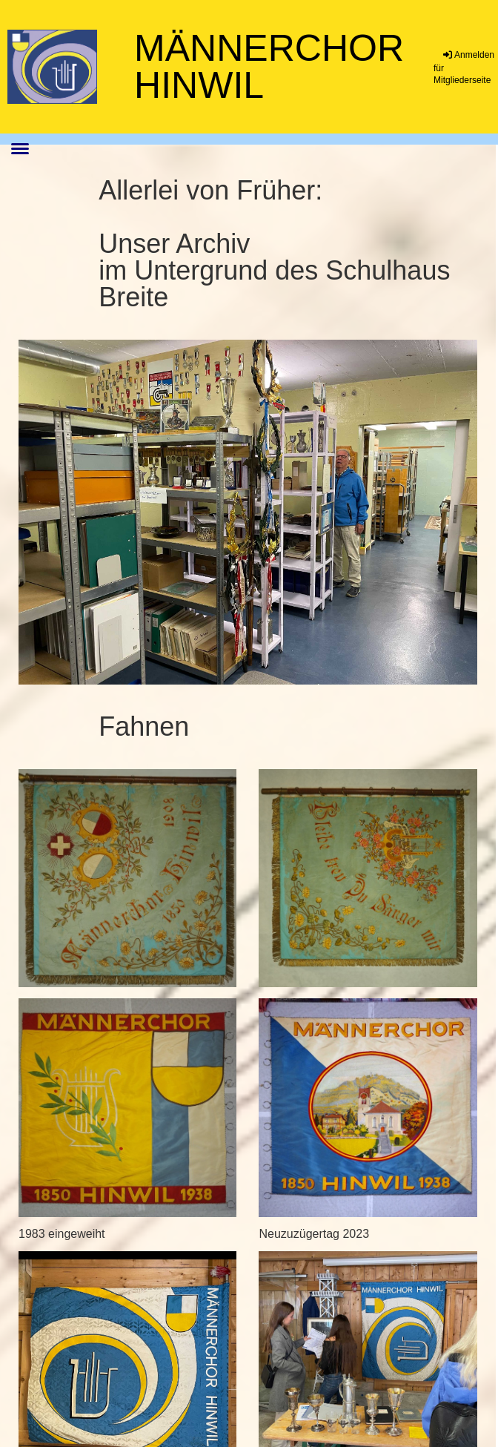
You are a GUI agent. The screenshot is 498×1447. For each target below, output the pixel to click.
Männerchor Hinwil (269, 67)
